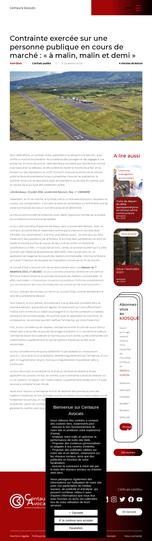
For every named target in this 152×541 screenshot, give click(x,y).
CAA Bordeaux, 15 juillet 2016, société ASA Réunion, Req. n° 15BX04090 (50, 192)
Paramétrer (76, 528)
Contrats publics (41, 63)
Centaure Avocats (22, 8)
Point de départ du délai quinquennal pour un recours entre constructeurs (127, 207)
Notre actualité (128, 233)
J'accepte (76, 512)
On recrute (129, 511)
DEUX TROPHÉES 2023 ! (127, 271)
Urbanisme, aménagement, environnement (126, 174)
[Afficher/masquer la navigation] (133, 8)
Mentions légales (19, 536)
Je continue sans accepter (76, 520)
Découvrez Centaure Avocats (127, 453)
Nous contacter (133, 536)
